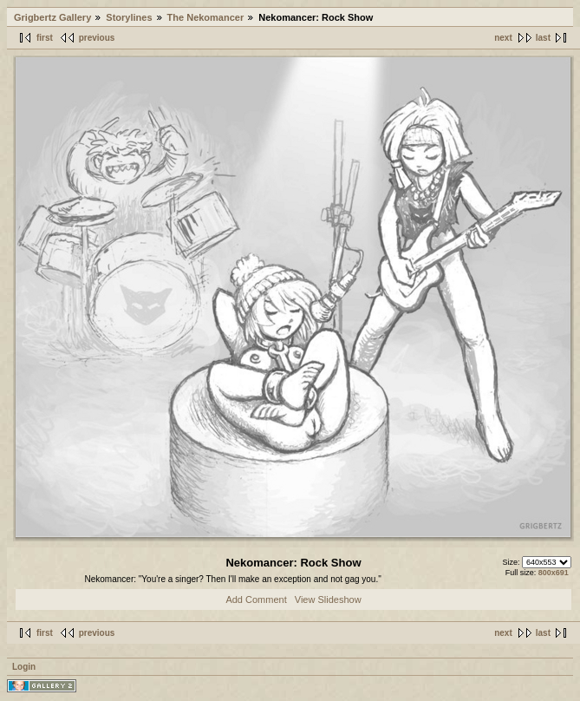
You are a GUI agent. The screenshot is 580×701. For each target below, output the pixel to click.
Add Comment (255, 599)
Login (24, 667)
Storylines (129, 17)
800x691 (553, 572)
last (543, 38)
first (44, 38)
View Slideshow (328, 599)
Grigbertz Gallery (52, 17)
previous (97, 38)
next (503, 38)
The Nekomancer (205, 17)
